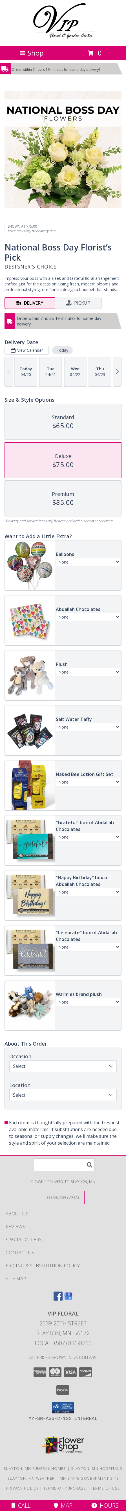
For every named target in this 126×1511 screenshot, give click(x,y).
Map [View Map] (63, 1505)
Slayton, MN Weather (31, 1478)
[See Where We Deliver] (63, 1197)
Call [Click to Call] (21, 1505)
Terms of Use (105, 1488)
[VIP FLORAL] (63, 38)
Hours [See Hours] (105, 1505)
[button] (63, 1407)
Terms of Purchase (64, 1488)
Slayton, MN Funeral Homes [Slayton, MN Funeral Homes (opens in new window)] (35, 1468)
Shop (31, 53)
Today (62, 350)
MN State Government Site (89, 1478)
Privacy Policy (22, 1488)
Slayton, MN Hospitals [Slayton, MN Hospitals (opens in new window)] (96, 1468)
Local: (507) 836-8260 (63, 1343)
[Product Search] (64, 1164)
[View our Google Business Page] (68, 1299)
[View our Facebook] (58, 1299)
